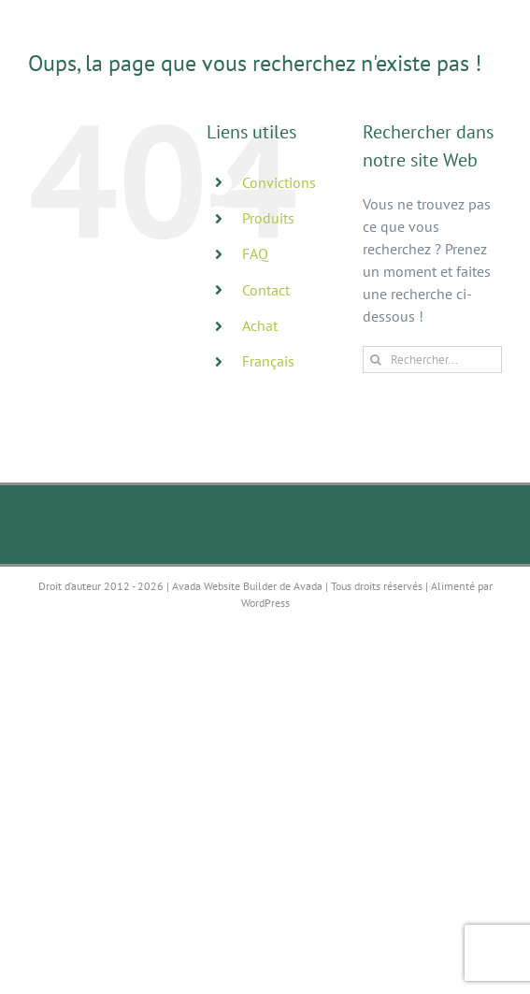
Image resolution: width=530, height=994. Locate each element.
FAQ (255, 253)
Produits (268, 218)
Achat (260, 325)
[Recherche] (376, 359)
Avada (308, 586)
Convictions (279, 182)
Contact (266, 290)
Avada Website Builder (224, 586)
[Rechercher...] (432, 359)
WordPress (265, 603)
